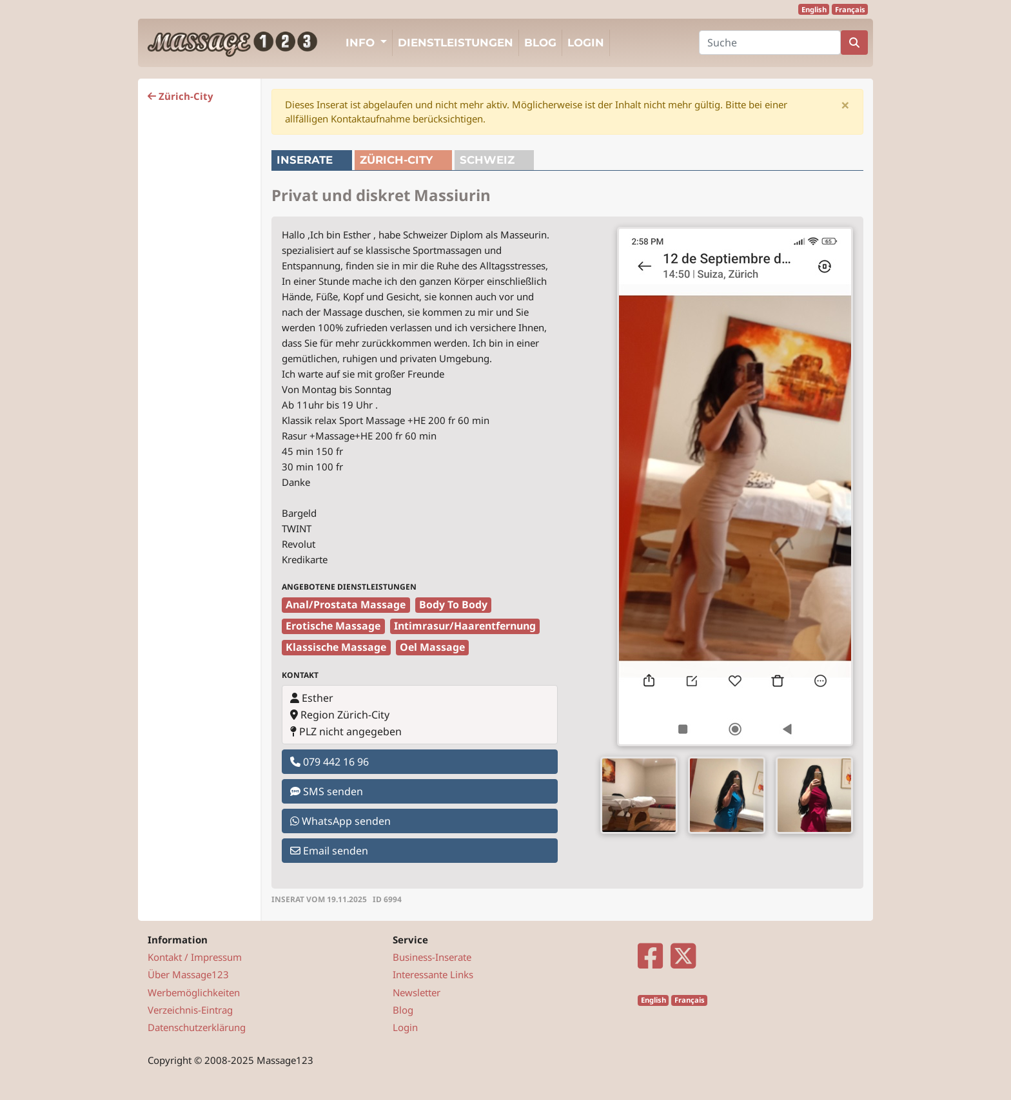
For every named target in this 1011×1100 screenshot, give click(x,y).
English (814, 9)
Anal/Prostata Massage (346, 604)
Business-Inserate (432, 956)
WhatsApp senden (340, 821)
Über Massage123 (188, 974)
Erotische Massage (333, 626)
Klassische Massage (336, 647)
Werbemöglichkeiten (194, 992)
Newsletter (416, 992)
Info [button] (362, 42)
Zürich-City (180, 96)
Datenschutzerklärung (197, 1027)
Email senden (329, 851)
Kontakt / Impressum (195, 956)
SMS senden (326, 791)
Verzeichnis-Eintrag (190, 1009)
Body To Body (453, 604)
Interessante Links (433, 974)
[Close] (845, 105)
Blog (540, 42)
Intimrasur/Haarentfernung (465, 626)
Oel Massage (432, 647)
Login (585, 42)
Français (850, 9)
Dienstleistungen (455, 42)
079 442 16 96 (329, 762)
